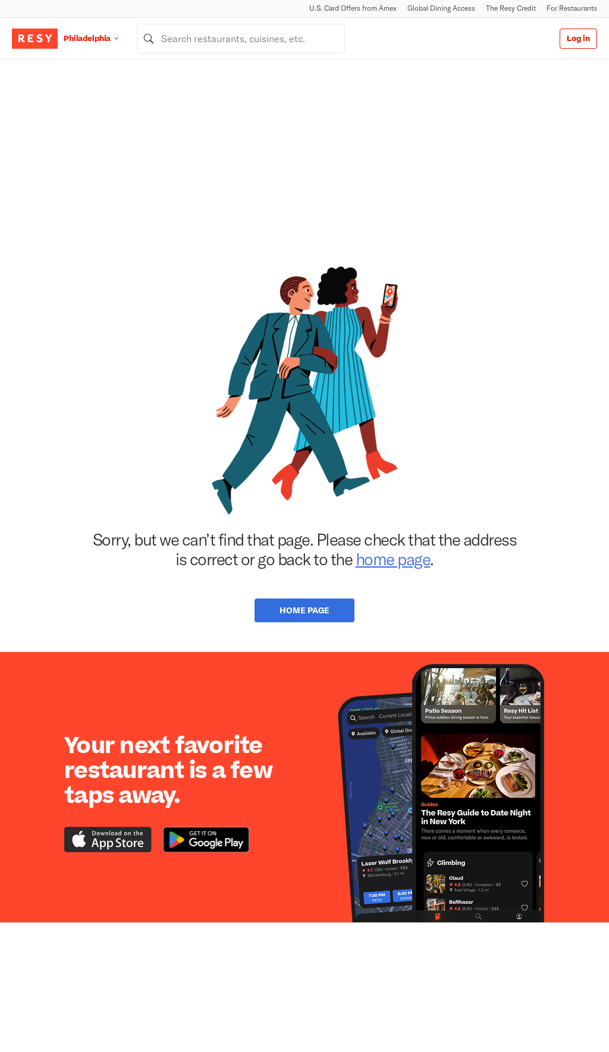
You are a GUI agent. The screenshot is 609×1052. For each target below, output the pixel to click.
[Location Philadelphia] (100, 38)
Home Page (304, 610)
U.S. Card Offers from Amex (353, 8)
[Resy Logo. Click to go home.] (35, 39)
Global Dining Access (441, 8)
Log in (578, 38)
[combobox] (241, 38)
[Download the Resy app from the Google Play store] (206, 839)
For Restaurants (572, 8)
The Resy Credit (511, 8)
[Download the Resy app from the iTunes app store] (108, 839)
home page (393, 559)
